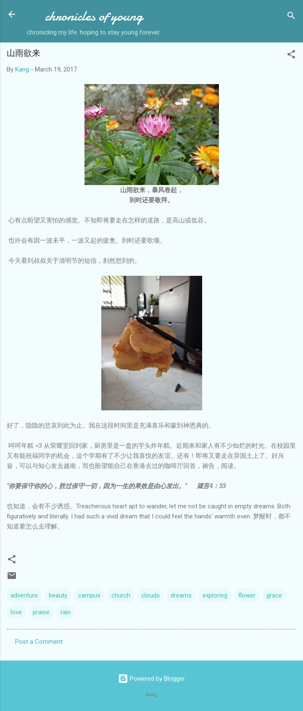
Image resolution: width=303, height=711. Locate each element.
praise (41, 612)
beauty (58, 595)
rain (66, 612)
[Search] (291, 17)
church (120, 595)
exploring (215, 595)
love (16, 612)
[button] (291, 55)
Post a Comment (39, 641)
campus (89, 595)
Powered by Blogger (151, 678)
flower (247, 595)
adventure (24, 595)
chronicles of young (94, 16)
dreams (181, 595)
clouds (150, 595)
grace (274, 595)
